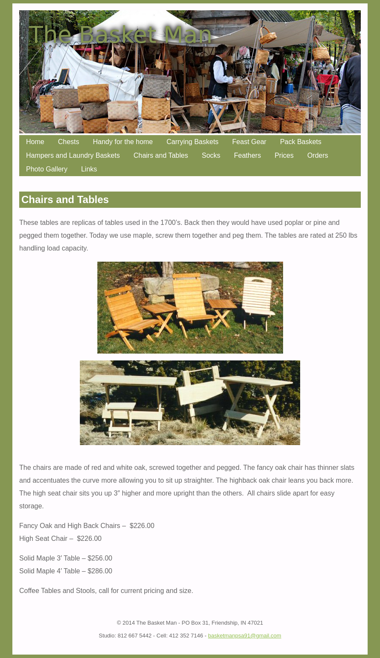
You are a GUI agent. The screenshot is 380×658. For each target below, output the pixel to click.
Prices (284, 155)
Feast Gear (249, 141)
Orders (317, 155)
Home (35, 141)
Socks (211, 155)
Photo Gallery (46, 169)
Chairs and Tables (161, 155)
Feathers (247, 155)
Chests (68, 141)
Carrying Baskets (193, 141)
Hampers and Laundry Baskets (73, 155)
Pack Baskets (301, 141)
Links (89, 169)
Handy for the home (123, 141)
